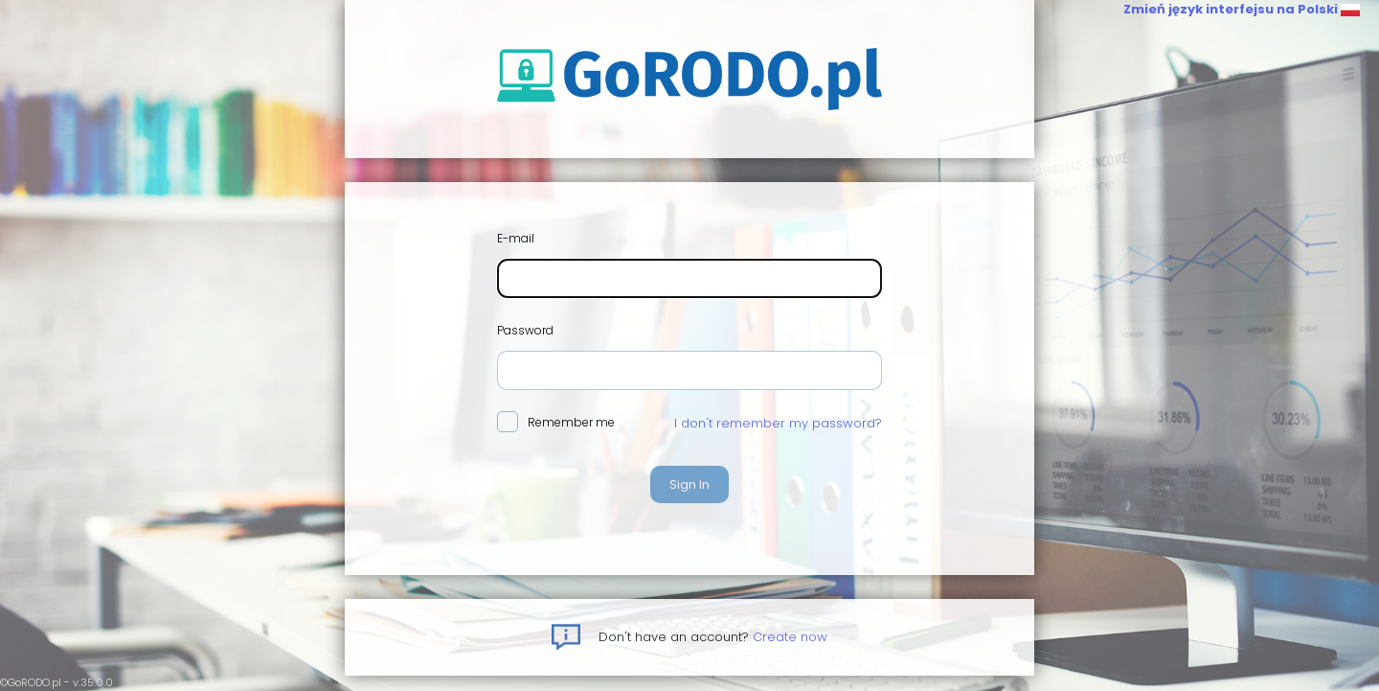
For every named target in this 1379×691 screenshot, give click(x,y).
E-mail (515, 238)
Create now (790, 637)
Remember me (556, 423)
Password (525, 330)
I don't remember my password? (778, 423)
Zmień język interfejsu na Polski (1241, 9)
